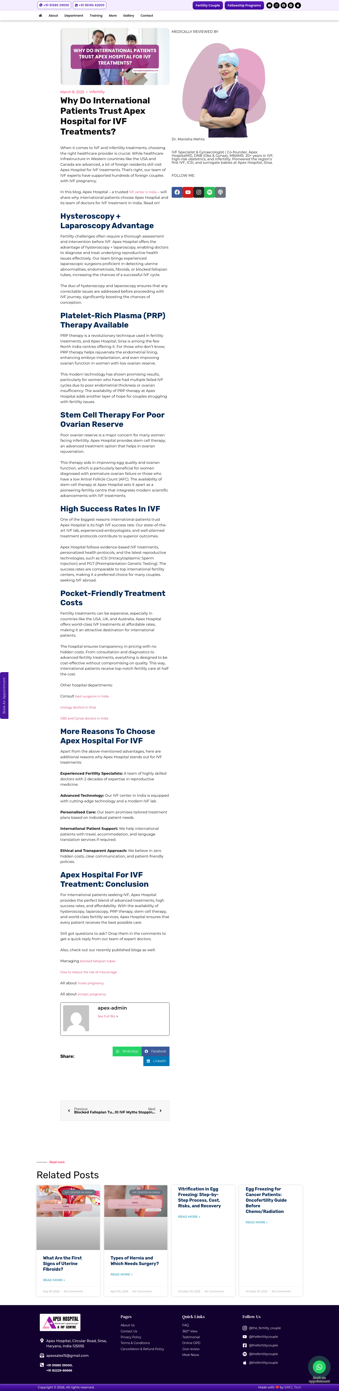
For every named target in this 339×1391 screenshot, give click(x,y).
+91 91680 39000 (59, 1365)
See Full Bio (106, 1016)
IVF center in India (143, 192)
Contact (147, 15)
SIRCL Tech (292, 1387)
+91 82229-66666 (59, 1370)
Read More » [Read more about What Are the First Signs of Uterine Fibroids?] (54, 1280)
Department (73, 15)
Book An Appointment (4, 695)
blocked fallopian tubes (97, 961)
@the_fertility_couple (265, 1328)
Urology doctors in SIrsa (78, 707)
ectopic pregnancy (92, 994)
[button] (127, 1051)
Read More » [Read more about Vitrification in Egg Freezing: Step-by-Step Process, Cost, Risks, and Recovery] (189, 1217)
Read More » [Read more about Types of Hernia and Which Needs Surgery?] (122, 1274)
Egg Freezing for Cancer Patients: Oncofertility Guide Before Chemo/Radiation (266, 1200)
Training (96, 15)
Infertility (97, 92)
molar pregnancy (91, 983)
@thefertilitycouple (263, 1337)
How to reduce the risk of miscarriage (88, 972)
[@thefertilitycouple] (245, 1337)
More (113, 15)
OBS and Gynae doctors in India (84, 718)
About (53, 15)
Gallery (128, 15)
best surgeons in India (92, 696)
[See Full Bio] (117, 1016)
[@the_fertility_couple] (245, 1328)
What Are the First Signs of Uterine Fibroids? (62, 1263)
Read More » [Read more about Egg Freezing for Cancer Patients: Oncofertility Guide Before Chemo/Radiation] (257, 1222)
